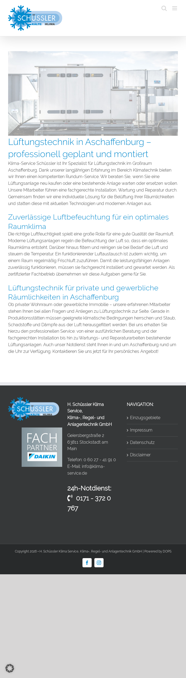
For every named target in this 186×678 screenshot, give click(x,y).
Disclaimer (140, 454)
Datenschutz (142, 442)
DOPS (167, 551)
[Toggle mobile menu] (175, 8)
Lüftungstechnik (115, 311)
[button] (9, 668)
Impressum (141, 430)
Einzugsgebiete (145, 417)
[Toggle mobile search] (164, 8)
